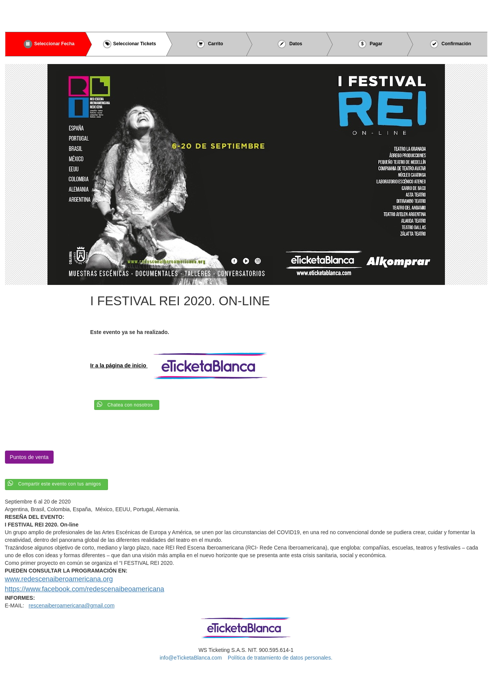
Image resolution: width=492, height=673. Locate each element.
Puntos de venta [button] (29, 457)
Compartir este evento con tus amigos (59, 484)
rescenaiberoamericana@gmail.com (71, 605)
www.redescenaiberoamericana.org (59, 579)
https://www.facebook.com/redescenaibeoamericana (84, 589)
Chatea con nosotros (130, 405)
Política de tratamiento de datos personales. (280, 658)
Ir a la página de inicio (182, 365)
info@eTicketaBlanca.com (191, 658)
